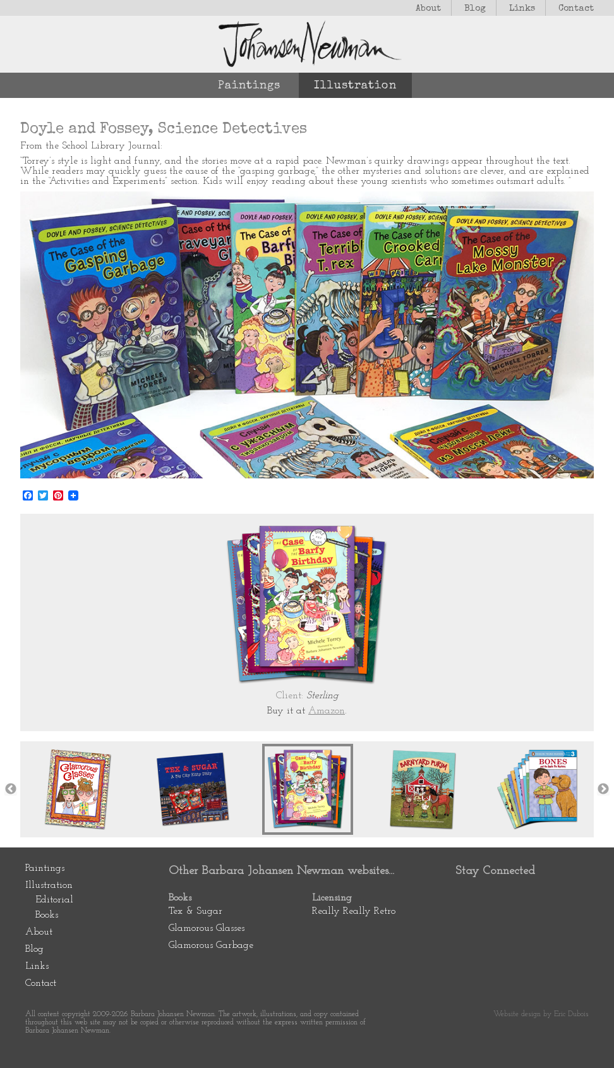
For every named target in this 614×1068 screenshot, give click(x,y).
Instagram (544, 897)
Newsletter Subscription (470, 936)
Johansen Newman (307, 44)
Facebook (507, 897)
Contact (576, 8)
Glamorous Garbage (211, 945)
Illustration (355, 86)
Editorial (54, 900)
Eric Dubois (571, 1014)
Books (46, 915)
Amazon (326, 711)
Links (522, 8)
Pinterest (470, 897)
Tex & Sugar (195, 911)
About (428, 8)
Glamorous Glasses (206, 928)
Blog (475, 8)
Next (603, 789)
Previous (10, 789)
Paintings (249, 86)
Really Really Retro (353, 911)
